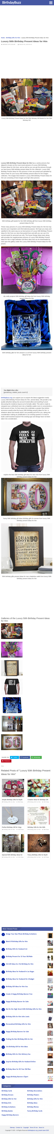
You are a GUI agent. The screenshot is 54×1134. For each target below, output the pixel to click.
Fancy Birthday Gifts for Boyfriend (39, 855)
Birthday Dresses (7, 1095)
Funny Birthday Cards (34, 1111)
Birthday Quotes (7, 1111)
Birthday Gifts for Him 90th (36, 827)
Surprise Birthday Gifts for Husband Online (21, 1062)
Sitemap (12, 1127)
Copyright (26, 1127)
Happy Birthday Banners (10, 1115)
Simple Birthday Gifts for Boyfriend (13, 799)
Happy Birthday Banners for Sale (17, 1032)
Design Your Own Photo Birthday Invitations (21, 934)
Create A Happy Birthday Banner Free (19, 994)
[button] (51, 2)
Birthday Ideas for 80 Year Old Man (18, 1069)
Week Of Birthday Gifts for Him (17, 941)
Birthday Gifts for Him (9, 44)
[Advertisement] (27, 22)
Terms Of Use (34, 1127)
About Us (41, 1127)
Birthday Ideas (32, 1103)
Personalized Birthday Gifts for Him (18, 1024)
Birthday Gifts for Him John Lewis (17, 1017)
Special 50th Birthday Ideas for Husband (15, 855)
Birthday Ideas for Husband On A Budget (20, 979)
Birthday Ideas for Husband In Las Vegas (20, 971)
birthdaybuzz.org (6, 397)
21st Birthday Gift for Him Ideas (17, 1047)
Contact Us (19, 1127)
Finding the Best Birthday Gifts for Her (19, 1039)
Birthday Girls (6, 1103)
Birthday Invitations (8, 1107)
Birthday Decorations (34, 1091)
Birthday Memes (33, 1107)
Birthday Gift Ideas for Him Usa (17, 986)
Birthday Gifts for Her (9, 1099)
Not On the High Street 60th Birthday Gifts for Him (24, 1009)
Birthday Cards (7, 1091)
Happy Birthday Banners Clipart (17, 1077)
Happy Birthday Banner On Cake (17, 1002)
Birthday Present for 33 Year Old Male (19, 956)
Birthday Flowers (33, 1095)
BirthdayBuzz (11, 2)
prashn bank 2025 (44, 1130)
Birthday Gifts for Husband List (16, 949)
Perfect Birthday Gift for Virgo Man (13, 827)
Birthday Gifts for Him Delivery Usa (18, 1054)
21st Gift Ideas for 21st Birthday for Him (19, 964)
